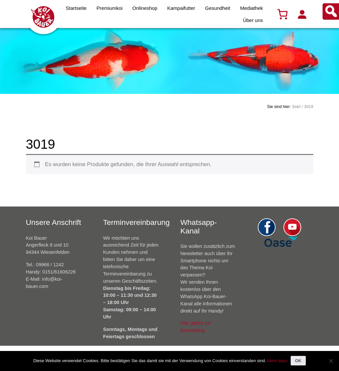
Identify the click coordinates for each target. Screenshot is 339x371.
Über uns (253, 20)
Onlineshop (145, 8)
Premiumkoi (109, 8)
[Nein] (330, 361)
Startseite (76, 8)
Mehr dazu (277, 360)
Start (296, 106)
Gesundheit (217, 8)
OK (298, 360)
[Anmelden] (301, 14)
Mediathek (251, 8)
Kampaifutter (181, 8)
